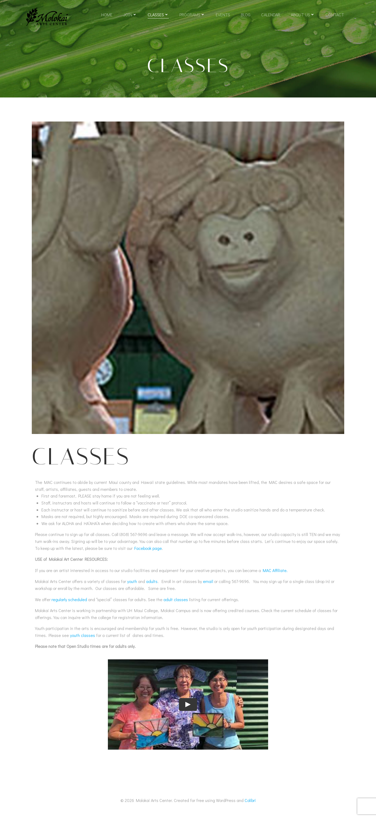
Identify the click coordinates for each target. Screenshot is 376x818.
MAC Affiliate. (275, 570)
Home (106, 14)
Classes (158, 14)
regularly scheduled (69, 599)
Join (130, 14)
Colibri (250, 800)
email (208, 581)
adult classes (175, 599)
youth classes (82, 635)
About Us (303, 14)
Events (223, 14)
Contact (335, 14)
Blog (245, 14)
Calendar (270, 14)
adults (152, 581)
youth (132, 581)
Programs (192, 14)
